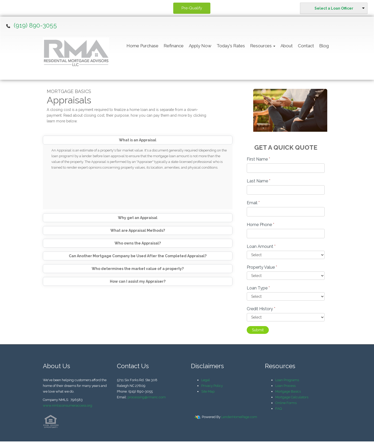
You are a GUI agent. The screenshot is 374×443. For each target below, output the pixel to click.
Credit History (261, 308)
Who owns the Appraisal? (138, 243)
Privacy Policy (212, 386)
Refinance (174, 45)
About (286, 45)
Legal (205, 380)
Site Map (208, 391)
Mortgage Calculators (291, 397)
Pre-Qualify (192, 8)
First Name (258, 159)
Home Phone (260, 224)
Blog (324, 45)
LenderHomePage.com (239, 417)
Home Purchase (142, 45)
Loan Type (258, 288)
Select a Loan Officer (334, 8)
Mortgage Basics (288, 391)
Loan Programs (287, 380)
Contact (306, 45)
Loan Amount (261, 246)
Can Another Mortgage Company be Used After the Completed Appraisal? (137, 256)
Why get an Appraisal (137, 218)
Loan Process (285, 386)
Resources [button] (262, 45)
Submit (258, 330)
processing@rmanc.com (147, 397)
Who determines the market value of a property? (138, 269)
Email (253, 202)
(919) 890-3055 (35, 25)
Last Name (258, 180)
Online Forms (286, 403)
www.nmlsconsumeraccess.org (67, 405)
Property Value (262, 267)
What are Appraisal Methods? (137, 230)
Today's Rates (231, 45)
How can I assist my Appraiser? (137, 281)
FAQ (278, 409)
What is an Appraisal (137, 140)
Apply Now (200, 45)
